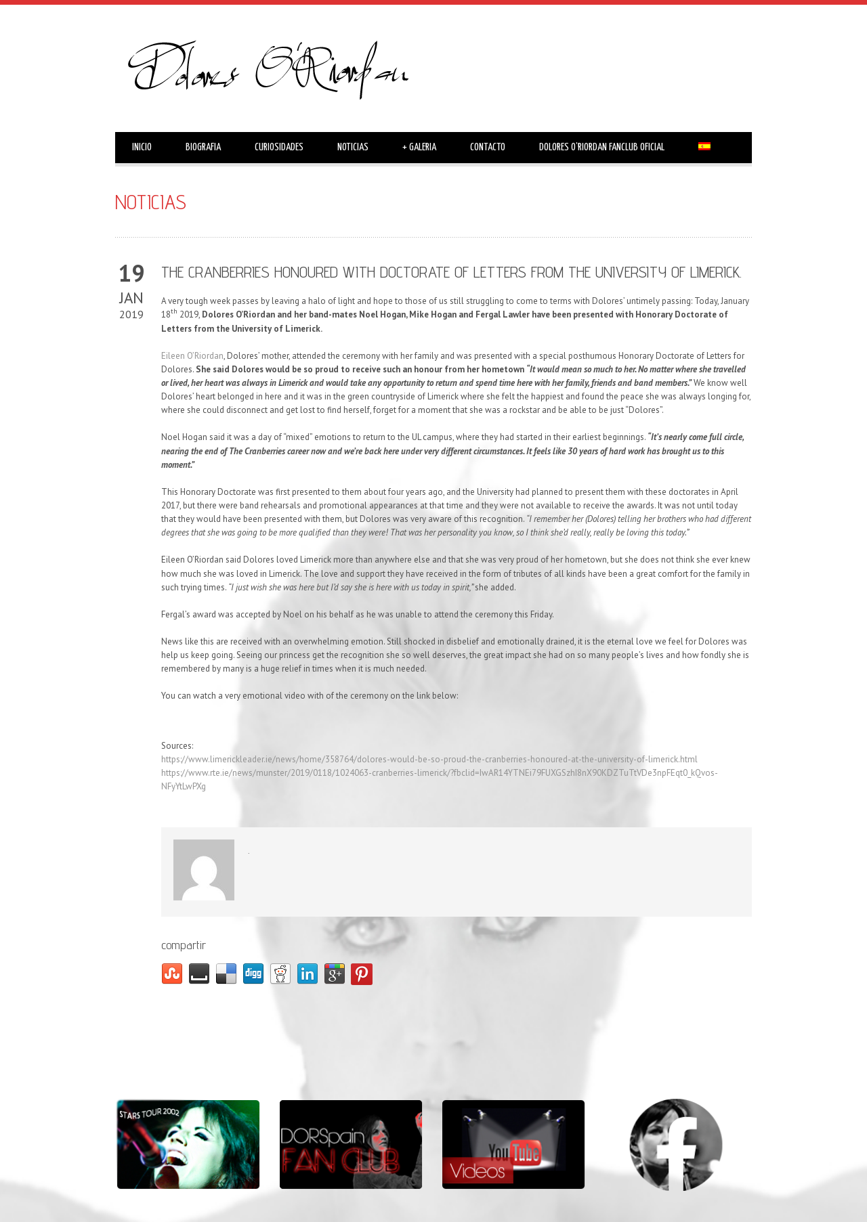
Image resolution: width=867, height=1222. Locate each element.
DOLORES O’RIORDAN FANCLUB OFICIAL (601, 147)
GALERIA (419, 147)
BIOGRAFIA (203, 147)
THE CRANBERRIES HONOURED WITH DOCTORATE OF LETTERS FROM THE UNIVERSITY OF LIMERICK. (451, 272)
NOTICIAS (352, 147)
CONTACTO (487, 147)
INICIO (142, 147)
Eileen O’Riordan (192, 356)
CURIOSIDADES (279, 147)
